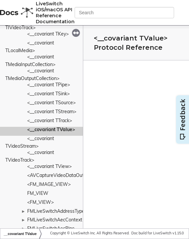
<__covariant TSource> (51, 103)
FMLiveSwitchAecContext (54, 220)
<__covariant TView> (49, 166)
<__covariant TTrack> (49, 121)
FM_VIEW (37, 193)
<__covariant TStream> (51, 112)
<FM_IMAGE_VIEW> (49, 184)
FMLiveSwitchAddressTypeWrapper (65, 211)
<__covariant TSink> (48, 94)
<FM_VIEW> (40, 202)
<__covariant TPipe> (48, 85)
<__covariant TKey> (48, 34)
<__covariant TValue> (51, 129)
